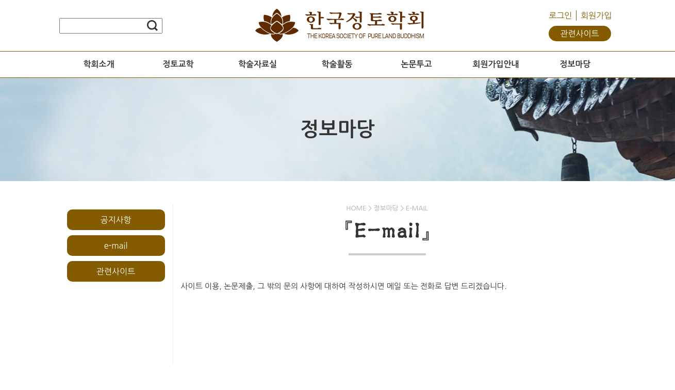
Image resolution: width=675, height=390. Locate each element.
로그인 (560, 15)
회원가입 (596, 15)
